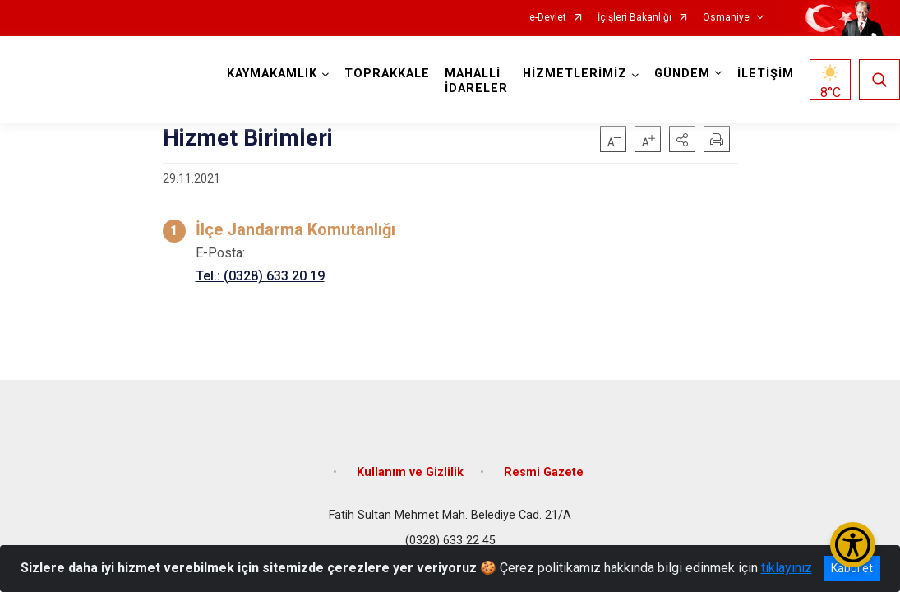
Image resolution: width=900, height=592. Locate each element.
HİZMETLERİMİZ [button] (575, 74)
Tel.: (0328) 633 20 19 (260, 276)
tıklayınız (786, 568)
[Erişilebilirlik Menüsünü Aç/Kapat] (852, 544)
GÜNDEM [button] (682, 74)
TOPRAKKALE (387, 74)
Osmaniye (726, 17)
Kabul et (852, 568)
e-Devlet (547, 17)
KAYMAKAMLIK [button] (272, 74)
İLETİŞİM (765, 74)
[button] (682, 139)
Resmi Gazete (544, 472)
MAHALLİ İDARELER (476, 81)
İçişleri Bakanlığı (635, 17)
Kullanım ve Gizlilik (410, 472)
